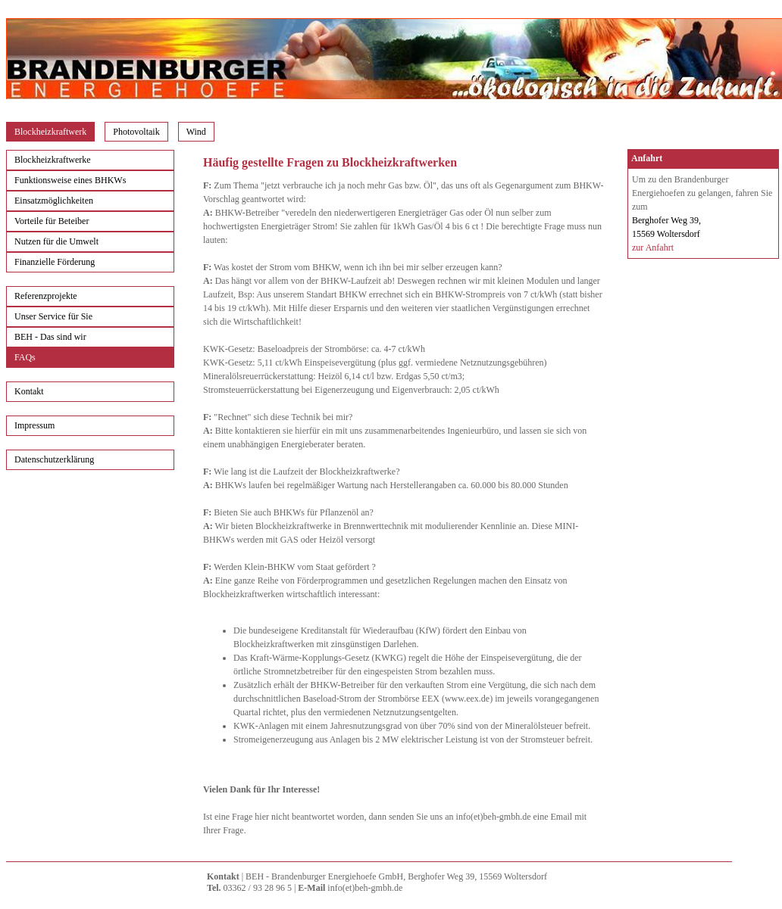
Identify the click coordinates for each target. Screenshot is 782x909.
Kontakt (29, 391)
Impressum (34, 425)
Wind (196, 131)
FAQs (25, 357)
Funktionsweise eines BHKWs (70, 180)
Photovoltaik (136, 131)
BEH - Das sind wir (50, 337)
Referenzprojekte (45, 296)
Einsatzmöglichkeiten (53, 200)
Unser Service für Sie (53, 316)
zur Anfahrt (653, 247)
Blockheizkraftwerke (52, 159)
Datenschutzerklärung (54, 459)
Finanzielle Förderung (54, 262)
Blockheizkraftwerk (50, 131)
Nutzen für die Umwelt (56, 241)
